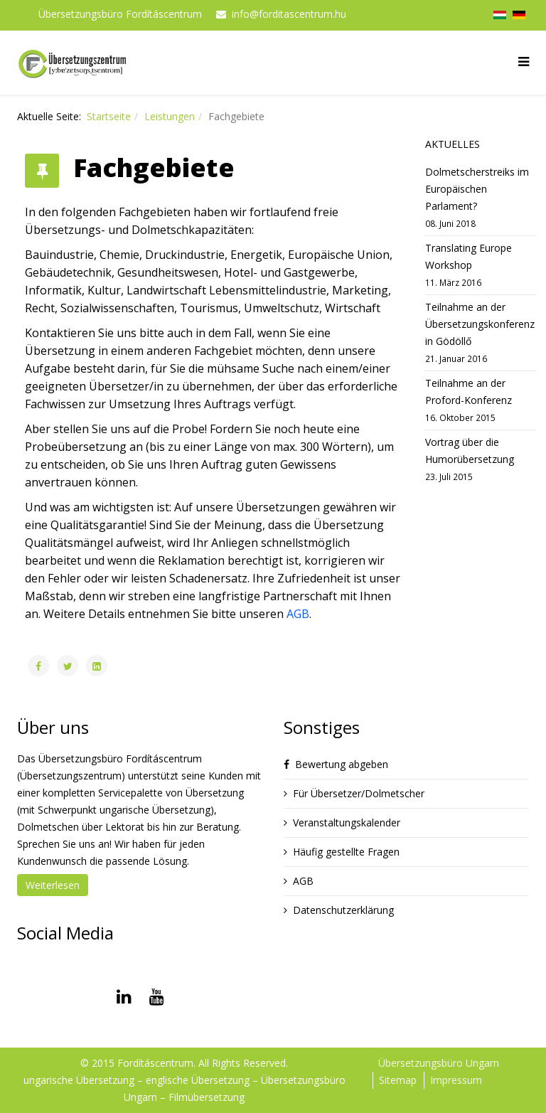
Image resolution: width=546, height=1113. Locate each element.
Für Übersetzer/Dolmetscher (358, 793)
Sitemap (398, 1080)
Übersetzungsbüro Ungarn (438, 1063)
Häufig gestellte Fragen (346, 851)
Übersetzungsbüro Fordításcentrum (120, 14)
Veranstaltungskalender (346, 822)
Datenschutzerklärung (343, 910)
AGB (298, 614)
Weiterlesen (53, 885)
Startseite (109, 116)
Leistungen (169, 116)
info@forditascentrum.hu (289, 14)
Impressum (456, 1080)
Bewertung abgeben (341, 764)
